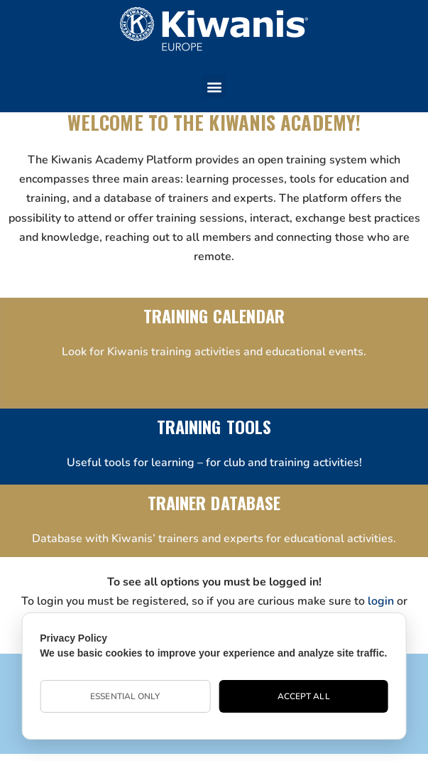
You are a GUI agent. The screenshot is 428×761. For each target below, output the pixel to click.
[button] (214, 86)
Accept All (304, 696)
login (381, 601)
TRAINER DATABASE (214, 502)
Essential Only (125, 696)
